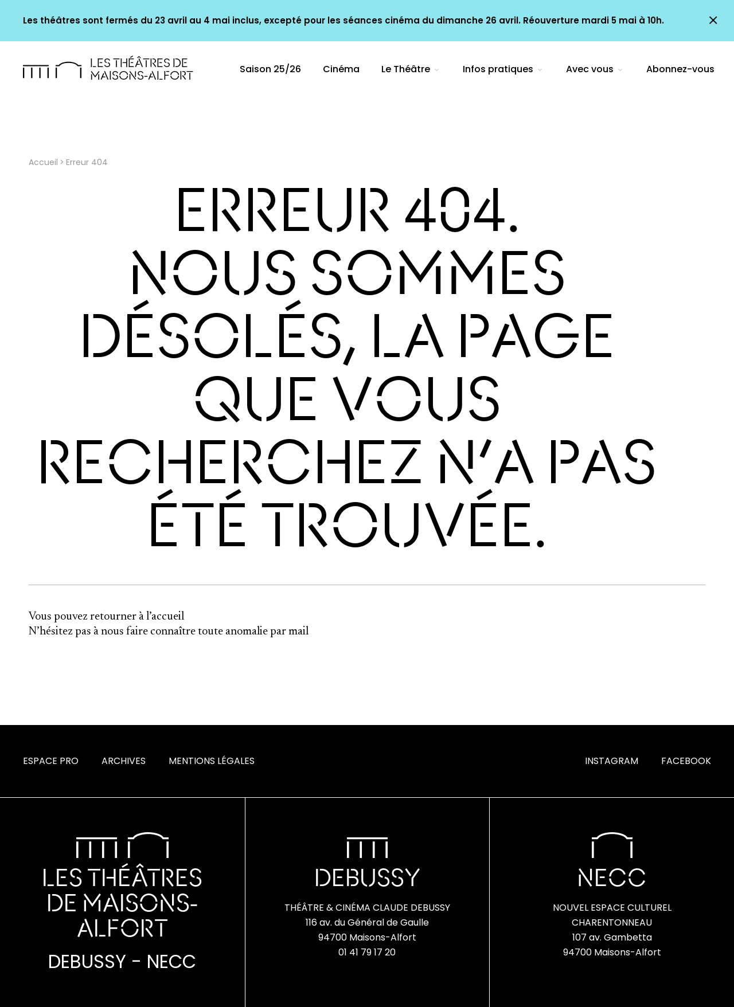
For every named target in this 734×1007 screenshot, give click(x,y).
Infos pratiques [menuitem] (498, 69)
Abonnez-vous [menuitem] (680, 69)
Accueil (43, 162)
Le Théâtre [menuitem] (405, 69)
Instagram (611, 760)
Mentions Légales (212, 760)
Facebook (686, 760)
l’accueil (165, 616)
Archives (123, 760)
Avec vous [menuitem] (590, 69)
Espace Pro (51, 760)
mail (298, 631)
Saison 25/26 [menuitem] (270, 69)
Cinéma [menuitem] (341, 69)
